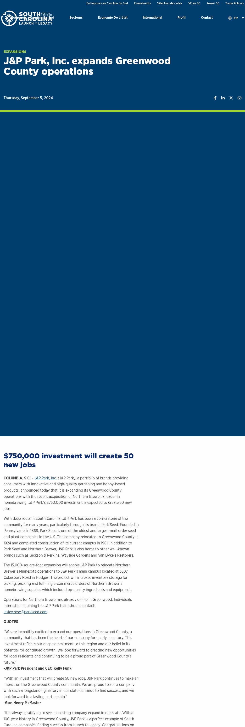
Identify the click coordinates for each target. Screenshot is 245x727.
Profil (182, 17)
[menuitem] (76, 18)
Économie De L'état (113, 17)
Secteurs (76, 17)
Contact (207, 17)
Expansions (15, 52)
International (152, 17)
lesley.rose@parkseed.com (25, 612)
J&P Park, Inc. (45, 478)
